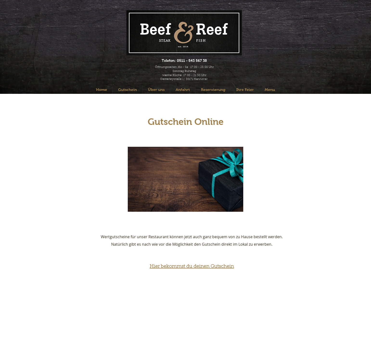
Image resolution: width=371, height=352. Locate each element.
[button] (269, 89)
